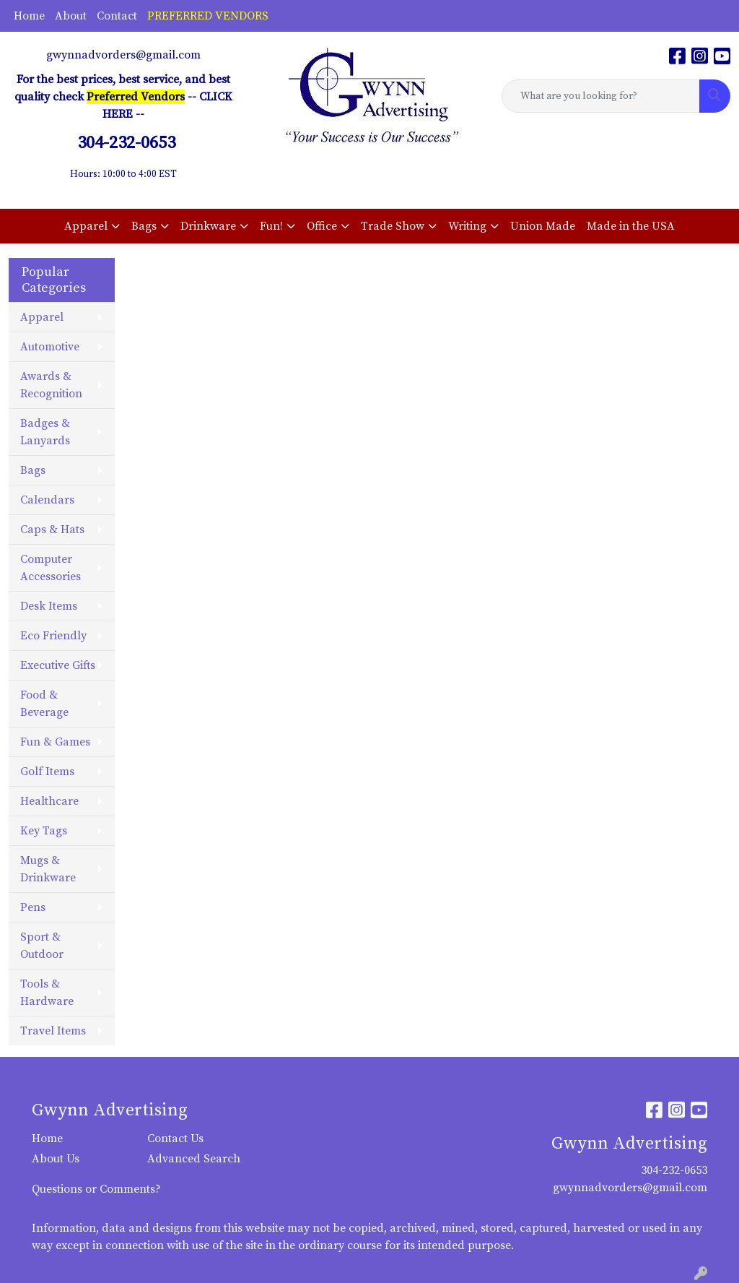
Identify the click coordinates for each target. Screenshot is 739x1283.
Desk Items (48, 606)
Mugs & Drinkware (48, 869)
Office (322, 226)
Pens (32, 907)
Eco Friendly (53, 635)
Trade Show (392, 226)
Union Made (542, 226)
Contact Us (175, 1138)
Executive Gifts (57, 665)
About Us (55, 1159)
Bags (144, 226)
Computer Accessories (50, 568)
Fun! (271, 226)
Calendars (47, 500)
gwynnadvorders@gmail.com (123, 55)
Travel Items (53, 1031)
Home (29, 16)
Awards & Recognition (51, 385)
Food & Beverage (44, 704)
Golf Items (47, 771)
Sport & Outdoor (42, 946)
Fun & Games (55, 742)
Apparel (86, 226)
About (71, 16)
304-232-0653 (674, 1170)
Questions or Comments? (96, 1189)
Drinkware (208, 226)
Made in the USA (631, 226)
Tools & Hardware (47, 992)
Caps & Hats (52, 529)
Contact (117, 16)
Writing (467, 226)
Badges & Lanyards (45, 432)
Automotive (49, 347)
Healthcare (49, 801)
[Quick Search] (601, 96)
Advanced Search (193, 1159)
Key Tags (43, 831)
